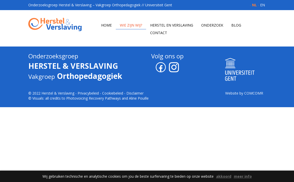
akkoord (223, 176)
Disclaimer (135, 93)
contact (158, 32)
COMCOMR (253, 93)
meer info (243, 176)
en (262, 5)
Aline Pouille (139, 98)
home (106, 25)
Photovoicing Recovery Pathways (93, 98)
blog (236, 25)
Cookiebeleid (112, 93)
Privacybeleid (88, 93)
